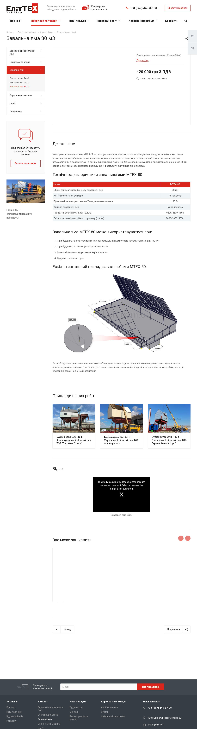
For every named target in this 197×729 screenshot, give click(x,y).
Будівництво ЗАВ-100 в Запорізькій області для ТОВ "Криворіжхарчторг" (169, 440)
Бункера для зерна (20, 62)
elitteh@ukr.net (155, 724)
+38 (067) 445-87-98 (143, 8)
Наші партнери (14, 712)
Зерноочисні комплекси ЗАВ (22, 52)
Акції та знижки (109, 707)
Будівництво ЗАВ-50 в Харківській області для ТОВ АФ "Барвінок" (121, 440)
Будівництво (76, 707)
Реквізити (11, 721)
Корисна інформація (143, 20)
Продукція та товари (45, 20)
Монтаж (74, 712)
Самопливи (16, 111)
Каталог (43, 701)
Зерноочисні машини (21, 95)
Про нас (16, 20)
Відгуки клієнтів (14, 716)
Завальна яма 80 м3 (19, 86)
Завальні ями (17, 70)
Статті (104, 712)
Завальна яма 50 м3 (19, 82)
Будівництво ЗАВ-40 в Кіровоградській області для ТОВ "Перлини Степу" (73, 440)
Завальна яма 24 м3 (19, 78)
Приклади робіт (108, 20)
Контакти (171, 20)
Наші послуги (79, 20)
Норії (12, 103)
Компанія (12, 701)
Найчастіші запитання (113, 716)
